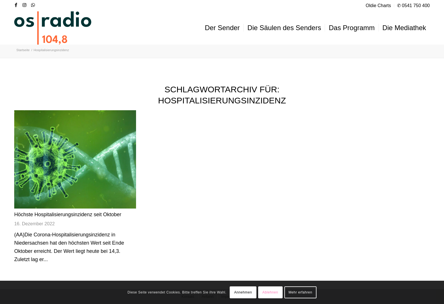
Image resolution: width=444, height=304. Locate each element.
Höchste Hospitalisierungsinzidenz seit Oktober (67, 214)
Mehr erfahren (300, 292)
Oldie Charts (378, 5)
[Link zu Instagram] (24, 5)
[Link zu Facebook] (16, 5)
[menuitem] (378, 5)
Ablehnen (270, 292)
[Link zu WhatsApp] (33, 5)
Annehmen (243, 292)
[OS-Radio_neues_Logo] (52, 28)
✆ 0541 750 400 (413, 5)
